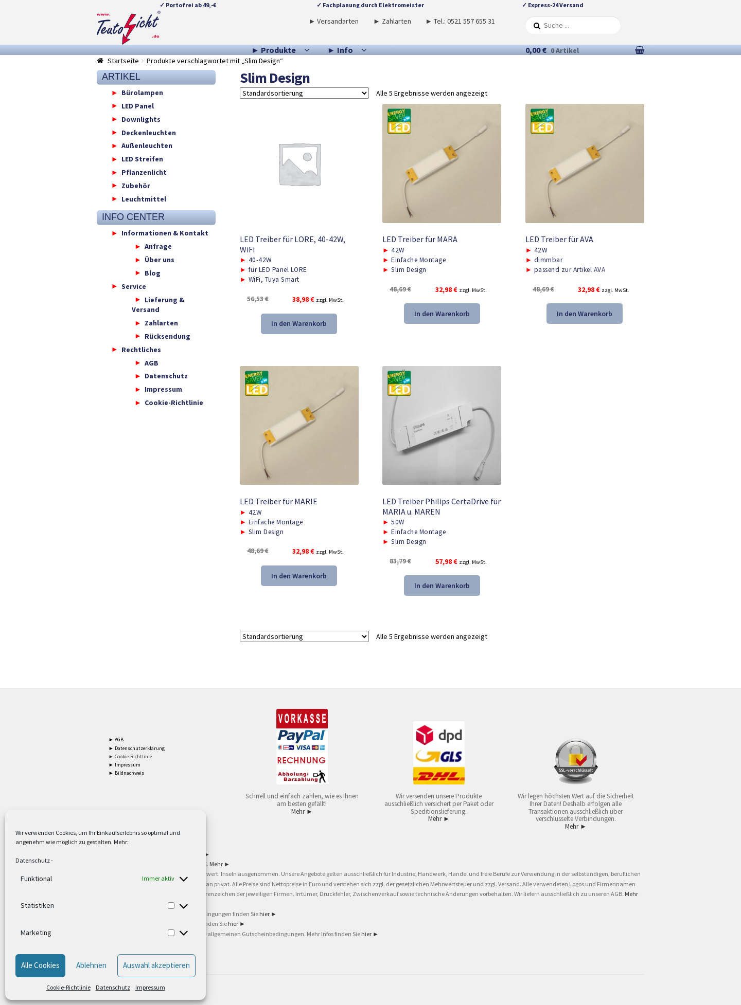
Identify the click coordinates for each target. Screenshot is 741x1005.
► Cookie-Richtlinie (130, 756)
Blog (153, 272)
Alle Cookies (40, 965)
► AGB (116, 739)
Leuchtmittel (143, 198)
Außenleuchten (146, 145)
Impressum (150, 987)
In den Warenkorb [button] (299, 323)
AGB (151, 362)
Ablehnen (91, 965)
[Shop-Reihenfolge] (304, 93)
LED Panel (137, 105)
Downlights (141, 118)
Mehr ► (302, 811)
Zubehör (135, 185)
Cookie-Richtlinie (68, 987)
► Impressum (124, 764)
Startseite (123, 60)
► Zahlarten (392, 21)
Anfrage (158, 246)
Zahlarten (161, 322)
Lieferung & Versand (158, 304)
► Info (340, 50)
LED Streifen (142, 158)
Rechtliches (141, 349)
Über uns (159, 259)
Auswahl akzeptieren (156, 965)
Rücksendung (167, 335)
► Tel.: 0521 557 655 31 (460, 21)
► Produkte (273, 50)
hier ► (268, 914)
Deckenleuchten (148, 132)
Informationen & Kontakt (164, 232)
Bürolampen (142, 92)
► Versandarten (334, 21)
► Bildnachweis (126, 773)
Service (133, 285)
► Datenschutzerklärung (137, 748)
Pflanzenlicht (144, 172)
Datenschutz (32, 860)
